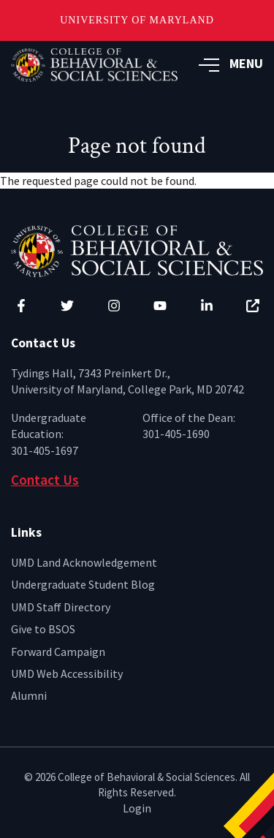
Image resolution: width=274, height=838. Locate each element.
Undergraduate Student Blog (83, 584)
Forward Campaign (58, 651)
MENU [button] (231, 63)
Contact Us (45, 479)
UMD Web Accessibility (67, 673)
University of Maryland (137, 20)
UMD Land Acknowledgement (84, 562)
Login (137, 808)
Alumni (29, 695)
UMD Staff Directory (60, 607)
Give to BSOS (43, 629)
